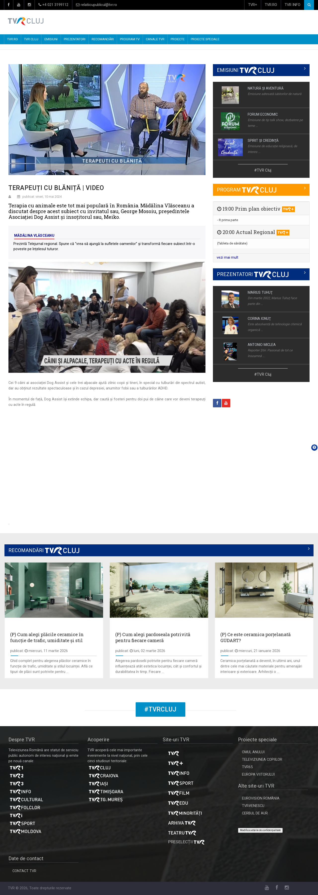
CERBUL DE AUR (255, 813)
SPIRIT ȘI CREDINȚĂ (263, 140)
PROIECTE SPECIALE (205, 39)
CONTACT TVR (24, 871)
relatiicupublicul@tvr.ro (96, 5)
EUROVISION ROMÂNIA (260, 798)
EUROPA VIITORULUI (258, 774)
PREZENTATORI (74, 39)
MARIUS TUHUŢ (260, 292)
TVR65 (247, 767)
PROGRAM (246, 190)
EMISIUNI (51, 39)
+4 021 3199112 (53, 5)
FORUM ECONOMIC (263, 114)
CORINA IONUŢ (259, 319)
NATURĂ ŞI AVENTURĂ (265, 88)
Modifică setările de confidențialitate (260, 830)
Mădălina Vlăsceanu (34, 235)
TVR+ (252, 5)
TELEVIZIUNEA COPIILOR (262, 759)
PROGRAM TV (130, 39)
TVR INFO (292, 5)
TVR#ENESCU (253, 806)
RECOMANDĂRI (103, 39)
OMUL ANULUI (253, 752)
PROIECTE (178, 39)
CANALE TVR (155, 39)
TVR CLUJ (31, 39)
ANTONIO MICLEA (262, 345)
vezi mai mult (227, 257)
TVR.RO (271, 5)
